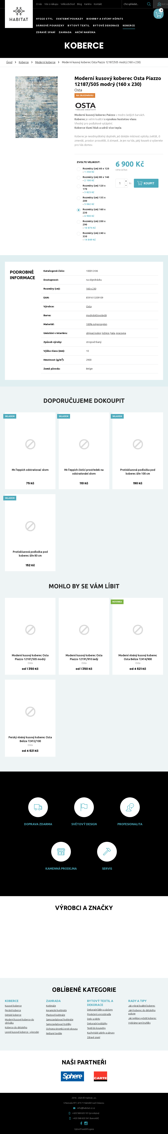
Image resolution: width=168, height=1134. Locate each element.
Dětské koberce (13, 1015)
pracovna (121, 333)
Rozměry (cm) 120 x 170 (94, 187)
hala (112, 333)
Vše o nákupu (51, 4)
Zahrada (65, 32)
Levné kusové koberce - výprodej (22, 1032)
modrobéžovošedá (96, 315)
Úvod (9, 62)
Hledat (140, 4)
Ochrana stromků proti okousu (62, 1028)
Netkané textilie (54, 1033)
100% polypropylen (96, 324)
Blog (79, 4)
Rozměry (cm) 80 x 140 (96, 177)
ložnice (105, 333)
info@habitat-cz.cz (86, 1108)
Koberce (129, 25)
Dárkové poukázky (50, 25)
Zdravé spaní (45, 32)
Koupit (150, 183)
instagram (86, 1123)
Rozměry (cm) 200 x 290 (94, 223)
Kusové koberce (13, 1005)
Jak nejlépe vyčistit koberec (142, 1018)
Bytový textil (79, 25)
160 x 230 (91, 288)
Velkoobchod (68, 4)
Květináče (51, 1005)
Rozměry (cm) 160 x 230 (94, 211)
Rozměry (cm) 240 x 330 (94, 235)
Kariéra (87, 4)
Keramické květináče (56, 1010)
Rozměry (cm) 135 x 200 (94, 199)
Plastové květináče (55, 1015)
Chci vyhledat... (122, 4)
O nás (39, 4)
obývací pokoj (93, 333)
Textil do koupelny (96, 1028)
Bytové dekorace (106, 25)
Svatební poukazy (69, 18)
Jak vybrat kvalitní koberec (141, 1005)
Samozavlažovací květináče (59, 1019)
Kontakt (98, 4)
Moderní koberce (45, 62)
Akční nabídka (85, 32)
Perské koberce (13, 1010)
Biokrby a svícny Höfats (104, 18)
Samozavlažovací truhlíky (58, 1024)
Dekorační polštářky (97, 1023)
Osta (78, 90)
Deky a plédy (93, 1019)
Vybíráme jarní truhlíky (139, 1023)
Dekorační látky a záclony (100, 1009)
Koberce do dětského (16, 1027)
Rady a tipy (137, 1000)
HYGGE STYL (44, 18)
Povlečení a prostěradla (99, 1014)
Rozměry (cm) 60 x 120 (96, 168)
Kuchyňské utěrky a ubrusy (101, 1032)
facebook (81, 1123)
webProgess (88, 1129)
